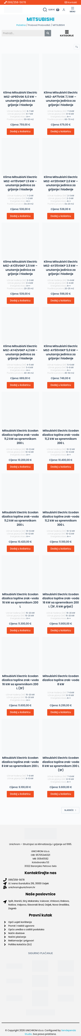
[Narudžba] (76, 47)
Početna (21, 25)
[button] (67, 32)
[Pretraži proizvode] (45, 10)
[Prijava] (64, 10)
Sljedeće (70, 810)
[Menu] (72, 9)
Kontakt (71, 2)
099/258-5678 (15, 2)
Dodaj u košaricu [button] (20, 131)
